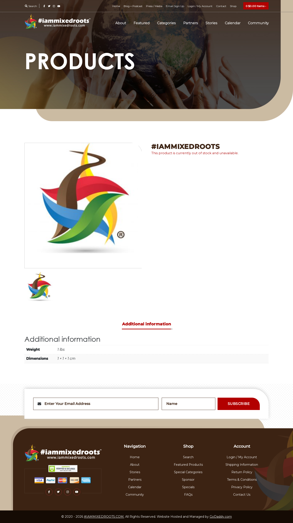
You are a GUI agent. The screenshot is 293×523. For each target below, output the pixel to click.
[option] (83, 205)
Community (258, 23)
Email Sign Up (175, 6)
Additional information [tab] (146, 324)
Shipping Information (241, 465)
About (120, 23)
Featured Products (188, 465)
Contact (221, 6)
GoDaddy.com (221, 517)
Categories (166, 23)
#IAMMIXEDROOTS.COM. (104, 517)
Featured (142, 23)
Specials (188, 487)
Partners (190, 23)
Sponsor (188, 480)
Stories (211, 23)
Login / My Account (200, 6)
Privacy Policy (242, 487)
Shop (233, 6)
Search (30, 6)
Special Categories (188, 472)
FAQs (188, 495)
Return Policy (241, 472)
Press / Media (154, 6)
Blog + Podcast (133, 6)
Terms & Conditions (242, 480)
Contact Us (241, 495)
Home (116, 6)
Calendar (232, 23)
